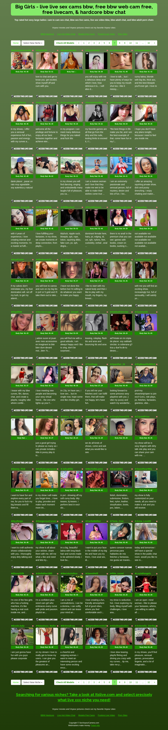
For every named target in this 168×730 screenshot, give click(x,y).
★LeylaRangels (143, 573)
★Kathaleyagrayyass (46, 469)
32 (149, 43)
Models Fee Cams (86, 34)
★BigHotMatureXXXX (96, 626)
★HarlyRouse (43, 102)
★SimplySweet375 (119, 416)
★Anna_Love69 (143, 521)
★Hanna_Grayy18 (20, 207)
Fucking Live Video (106, 34)
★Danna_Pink (18, 469)
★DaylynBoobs (68, 50)
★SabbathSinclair (119, 312)
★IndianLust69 (142, 155)
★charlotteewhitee (70, 155)
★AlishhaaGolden (119, 626)
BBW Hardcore (47, 34)
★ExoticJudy (18, 626)
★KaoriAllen (116, 469)
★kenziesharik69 (94, 102)
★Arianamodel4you (120, 259)
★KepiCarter (17, 259)
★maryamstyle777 (69, 102)
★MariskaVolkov (69, 573)
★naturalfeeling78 (94, 416)
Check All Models (65, 43)
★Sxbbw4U (66, 259)
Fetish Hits (95, 725)
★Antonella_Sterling (145, 626)
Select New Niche (32, 43)
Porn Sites (122, 34)
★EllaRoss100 (92, 155)
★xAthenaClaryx (44, 416)
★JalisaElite (66, 469)
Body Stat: (22, 72)
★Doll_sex (65, 364)
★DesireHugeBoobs (120, 207)
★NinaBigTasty (68, 521)
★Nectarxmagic (44, 312)
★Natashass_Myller (46, 626)
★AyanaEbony (18, 102)
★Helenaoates (92, 312)
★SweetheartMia (143, 469)
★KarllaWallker (93, 521)
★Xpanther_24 (117, 364)
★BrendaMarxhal (94, 259)
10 (130, 43)
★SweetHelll (91, 573)
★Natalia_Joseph (69, 312)
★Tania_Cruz (116, 521)
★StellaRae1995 (44, 573)
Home (16, 43)
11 (136, 43)
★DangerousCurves (46, 521)
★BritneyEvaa (67, 626)
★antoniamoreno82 (21, 50)
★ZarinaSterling (19, 364)
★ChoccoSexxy (19, 416)
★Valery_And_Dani (70, 416)
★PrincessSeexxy (119, 102)
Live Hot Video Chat (66, 34)
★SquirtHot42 (92, 50)
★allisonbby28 (117, 155)
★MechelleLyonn (94, 469)
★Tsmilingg (91, 364)
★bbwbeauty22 (44, 259)
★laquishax (141, 207)
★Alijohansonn (143, 259)
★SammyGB (141, 312)
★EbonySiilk (17, 573)
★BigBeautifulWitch (145, 364)
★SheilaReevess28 (45, 155)
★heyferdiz (41, 50)
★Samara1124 (18, 155)
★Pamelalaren (142, 50)
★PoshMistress (93, 207)
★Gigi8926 (16, 312)
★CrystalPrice (142, 416)
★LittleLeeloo (117, 50)
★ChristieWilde (44, 207)
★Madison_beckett (45, 364)
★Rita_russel (117, 573)
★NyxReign (17, 521)
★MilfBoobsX (67, 207)
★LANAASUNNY (143, 102)
